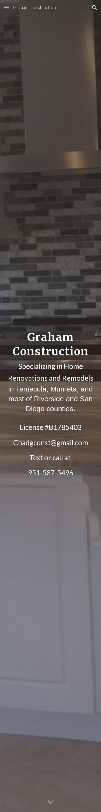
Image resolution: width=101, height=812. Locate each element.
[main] (50, 406)
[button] (6, 7)
